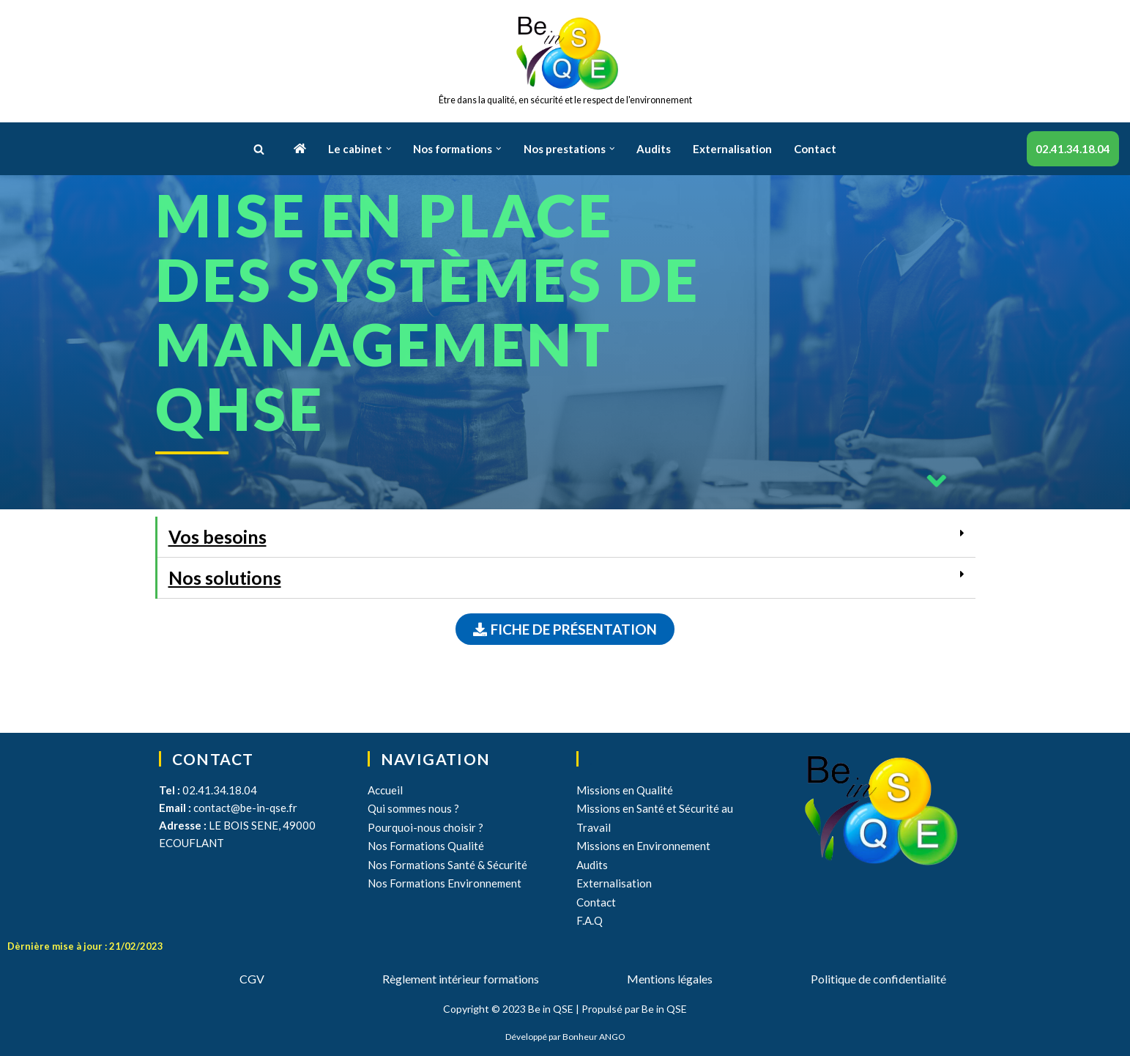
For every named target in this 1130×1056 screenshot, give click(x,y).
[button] (258, 149)
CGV (251, 979)
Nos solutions (224, 577)
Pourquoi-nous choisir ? (425, 827)
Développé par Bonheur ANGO (565, 1036)
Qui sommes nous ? (413, 808)
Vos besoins (217, 536)
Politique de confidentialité (878, 979)
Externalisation (732, 148)
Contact (815, 148)
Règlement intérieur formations (460, 979)
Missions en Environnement (643, 845)
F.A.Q (589, 920)
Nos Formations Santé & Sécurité (447, 864)
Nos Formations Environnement (444, 883)
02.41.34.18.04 (1073, 148)
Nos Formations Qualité (426, 845)
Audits (653, 148)
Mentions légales (670, 979)
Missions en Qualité (624, 790)
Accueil (385, 790)
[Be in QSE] (565, 61)
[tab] (566, 537)
